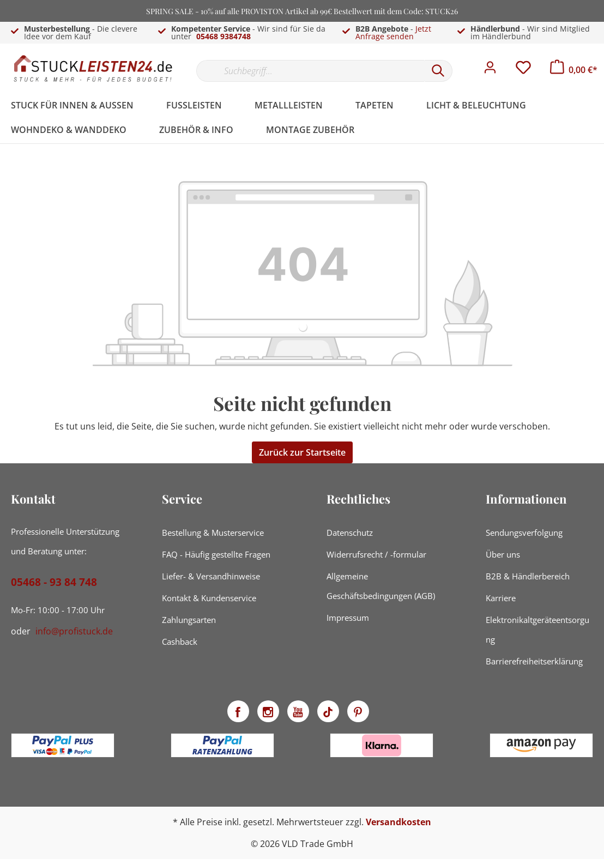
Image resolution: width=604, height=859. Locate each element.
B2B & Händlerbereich (528, 576)
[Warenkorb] (573, 69)
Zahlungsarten (189, 619)
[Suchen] (438, 71)
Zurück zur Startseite (302, 452)
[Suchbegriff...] (310, 71)
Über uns (503, 554)
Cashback (179, 641)
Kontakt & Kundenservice (209, 597)
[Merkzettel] (523, 70)
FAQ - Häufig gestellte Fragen (216, 554)
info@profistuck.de (74, 631)
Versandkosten (398, 822)
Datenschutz (350, 532)
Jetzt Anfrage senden (393, 32)
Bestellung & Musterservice (213, 532)
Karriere (501, 597)
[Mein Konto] (490, 70)
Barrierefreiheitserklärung (534, 661)
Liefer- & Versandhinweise (211, 576)
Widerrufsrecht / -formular (376, 554)
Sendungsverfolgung (524, 532)
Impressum (348, 617)
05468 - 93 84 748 (54, 582)
